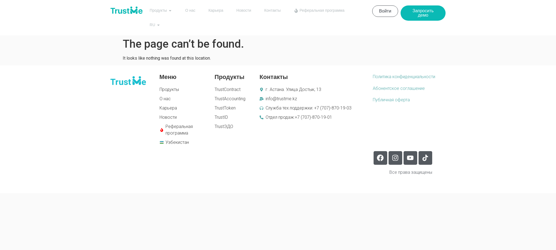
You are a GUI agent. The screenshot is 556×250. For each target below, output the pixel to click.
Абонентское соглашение (399, 88)
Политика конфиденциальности (404, 76)
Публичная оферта (391, 99)
